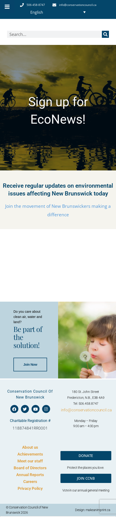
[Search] (105, 34)
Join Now (25, 410)
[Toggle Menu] (7, 6)
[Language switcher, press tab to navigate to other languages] (58, 12)
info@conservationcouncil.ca (86, 514)
